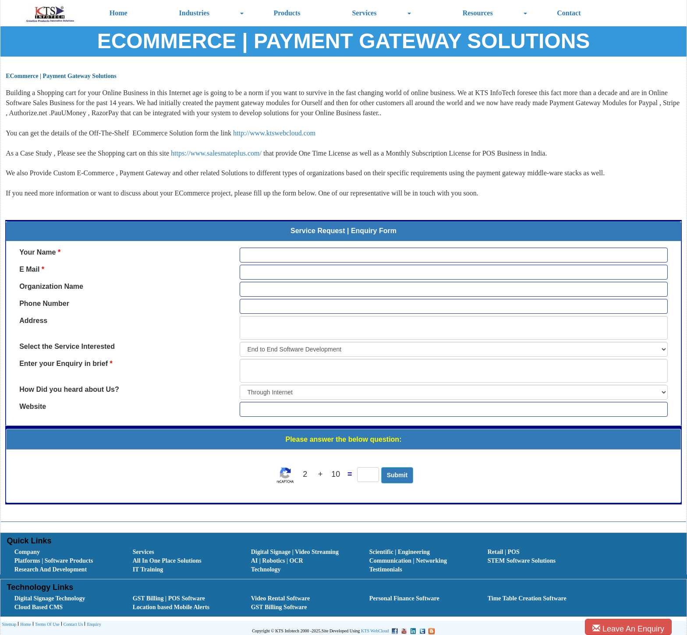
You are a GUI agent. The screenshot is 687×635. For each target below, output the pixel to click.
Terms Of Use (46, 625)
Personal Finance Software (404, 598)
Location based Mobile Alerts (171, 607)
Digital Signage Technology (49, 598)
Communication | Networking (408, 560)
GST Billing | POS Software (169, 598)
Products (286, 13)
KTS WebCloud (375, 630)
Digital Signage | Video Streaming (295, 552)
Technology (266, 569)
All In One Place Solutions (167, 560)
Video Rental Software (280, 598)
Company (27, 552)
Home (118, 13)
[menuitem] (64, 552)
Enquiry (93, 625)
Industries (194, 13)
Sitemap (9, 624)
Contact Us (72, 625)
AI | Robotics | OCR (277, 560)
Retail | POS (504, 552)
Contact (569, 13)
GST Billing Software (279, 607)
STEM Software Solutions (522, 560)
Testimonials (385, 569)
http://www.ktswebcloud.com (274, 133)
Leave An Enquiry (628, 628)
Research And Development (50, 569)
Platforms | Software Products (53, 560)
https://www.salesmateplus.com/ (216, 153)
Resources (478, 13)
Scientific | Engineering (399, 552)
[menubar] (346, 561)
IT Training (148, 569)
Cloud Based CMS (38, 607)
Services (364, 13)
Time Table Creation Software (527, 598)
